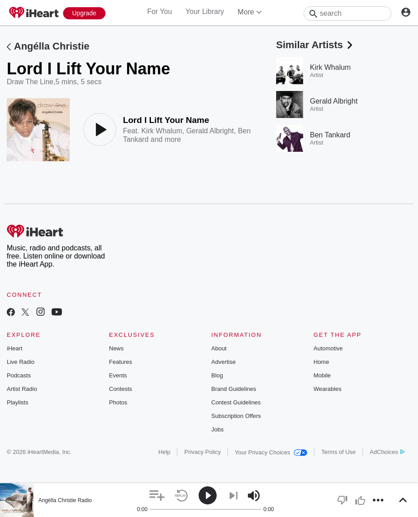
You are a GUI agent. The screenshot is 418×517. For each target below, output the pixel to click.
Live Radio (20, 361)
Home (321, 361)
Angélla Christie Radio (65, 500)
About (219, 348)
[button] (157, 495)
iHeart (15, 348)
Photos (118, 402)
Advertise (223, 361)
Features (120, 361)
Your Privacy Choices (271, 452)
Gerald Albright (210, 131)
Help (165, 452)
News (116, 348)
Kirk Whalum (161, 131)
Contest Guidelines (236, 402)
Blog (217, 375)
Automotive (328, 348)
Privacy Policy (202, 452)
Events (118, 375)
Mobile (322, 375)
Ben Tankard (330, 135)
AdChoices (387, 452)
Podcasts (19, 375)
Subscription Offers (236, 416)
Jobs (217, 429)
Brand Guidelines (233, 388)
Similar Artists (315, 44)
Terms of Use (338, 452)
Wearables (327, 388)
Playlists (17, 402)
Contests (120, 388)
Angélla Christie (51, 46)
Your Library (205, 11)
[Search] (347, 13)
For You (159, 11)
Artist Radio (22, 388)
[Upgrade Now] (84, 13)
